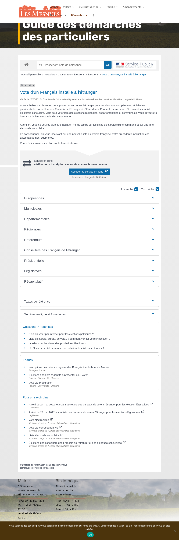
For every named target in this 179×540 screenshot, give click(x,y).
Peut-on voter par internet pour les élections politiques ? (61, 333)
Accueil (54, 7)
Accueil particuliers (32, 74)
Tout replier (129, 189)
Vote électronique (41, 419)
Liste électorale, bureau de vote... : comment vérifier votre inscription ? (69, 338)
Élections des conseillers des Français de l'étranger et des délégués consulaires (77, 442)
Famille (110, 7)
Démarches (77, 15)
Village (67, 7)
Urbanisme (56, 15)
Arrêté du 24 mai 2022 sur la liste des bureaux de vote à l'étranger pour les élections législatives (86, 412)
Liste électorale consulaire (46, 435)
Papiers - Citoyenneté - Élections (65, 74)
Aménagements (132, 7)
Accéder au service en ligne (89, 171)
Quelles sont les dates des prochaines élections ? (57, 343)
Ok (90, 535)
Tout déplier (150, 189)
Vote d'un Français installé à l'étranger (124, 74)
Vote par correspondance (45, 427)
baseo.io (50, 468)
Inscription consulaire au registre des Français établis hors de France (69, 367)
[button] (89, 198)
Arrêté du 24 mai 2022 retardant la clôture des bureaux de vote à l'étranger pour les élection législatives (91, 404)
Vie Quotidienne (88, 7)
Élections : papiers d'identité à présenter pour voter (58, 374)
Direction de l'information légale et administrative (44, 465)
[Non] (174, 530)
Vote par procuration (40, 382)
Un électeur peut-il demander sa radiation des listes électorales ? (66, 348)
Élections (93, 74)
